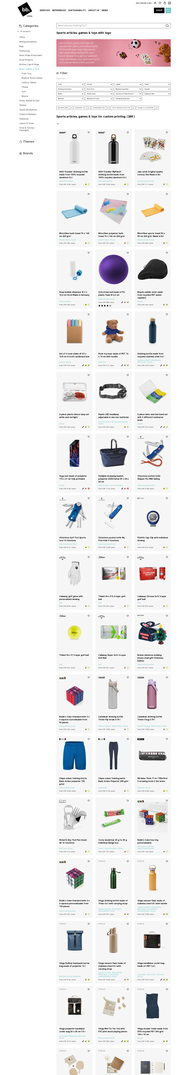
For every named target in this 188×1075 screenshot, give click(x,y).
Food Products (26, 60)
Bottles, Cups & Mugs (29, 64)
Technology (24, 51)
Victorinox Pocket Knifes (146, 485)
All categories (23, 31)
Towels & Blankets (27, 114)
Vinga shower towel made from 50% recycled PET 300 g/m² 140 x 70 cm (152, 1032)
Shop (159, 10)
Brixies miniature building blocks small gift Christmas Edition (150, 658)
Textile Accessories (28, 110)
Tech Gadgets (123, 422)
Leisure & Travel (26, 123)
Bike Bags (119, 485)
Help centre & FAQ (143, 3)
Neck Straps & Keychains (30, 55)
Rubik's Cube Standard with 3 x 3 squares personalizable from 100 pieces (74, 904)
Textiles (22, 105)
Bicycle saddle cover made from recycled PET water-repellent (150, 295)
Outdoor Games (29, 83)
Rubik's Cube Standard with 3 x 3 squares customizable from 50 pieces (74, 720)
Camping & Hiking (143, 360)
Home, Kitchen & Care (29, 101)
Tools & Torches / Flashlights (27, 129)
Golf (24, 92)
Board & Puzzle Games (32, 78)
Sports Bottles (103, 911)
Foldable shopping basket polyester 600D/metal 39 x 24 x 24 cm (113, 479)
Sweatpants (102, 787)
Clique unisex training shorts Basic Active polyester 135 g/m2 (73, 781)
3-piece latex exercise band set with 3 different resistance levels (152, 417)
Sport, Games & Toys (29, 69)
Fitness (25, 87)
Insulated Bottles (143, 911)
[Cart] (164, 3)
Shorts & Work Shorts (67, 787)
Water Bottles (156, 360)
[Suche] (168, 10)
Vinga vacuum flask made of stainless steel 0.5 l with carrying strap (112, 966)
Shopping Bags (103, 485)
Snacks (100, 848)
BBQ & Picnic (141, 362)
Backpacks (77, 976)
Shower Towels (64, 240)
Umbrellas (23, 119)
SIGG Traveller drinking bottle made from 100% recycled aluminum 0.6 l (73, 175)
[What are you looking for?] (110, 25)
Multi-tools (141, 787)
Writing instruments (28, 42)
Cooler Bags (141, 974)
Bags (21, 46)
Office (22, 37)
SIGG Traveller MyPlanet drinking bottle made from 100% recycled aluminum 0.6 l (112, 175)
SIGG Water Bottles (66, 181)
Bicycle (25, 96)
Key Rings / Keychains (145, 846)
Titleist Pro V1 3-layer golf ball (74, 655)
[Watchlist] (160, 3)
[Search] (167, 25)
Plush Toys (26, 74)
